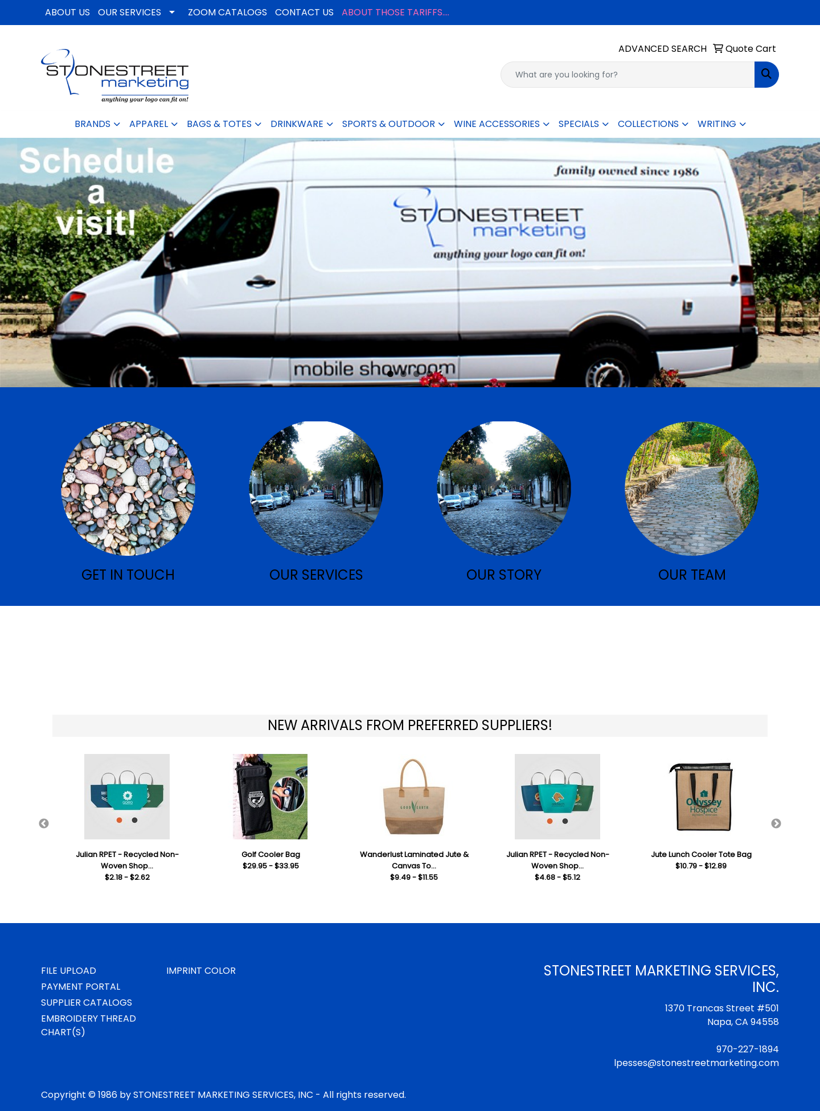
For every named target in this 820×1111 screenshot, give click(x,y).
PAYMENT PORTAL (80, 986)
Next (776, 824)
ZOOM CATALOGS (227, 12)
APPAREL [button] (148, 123)
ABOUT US (67, 12)
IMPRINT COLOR (201, 970)
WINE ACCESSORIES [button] (497, 123)
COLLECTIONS (648, 123)
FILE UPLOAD (68, 970)
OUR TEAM (692, 574)
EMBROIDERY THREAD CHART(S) (88, 1025)
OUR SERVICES (129, 12)
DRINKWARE (296, 123)
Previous (44, 824)
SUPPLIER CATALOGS (86, 1002)
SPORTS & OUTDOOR (388, 123)
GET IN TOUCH (128, 574)
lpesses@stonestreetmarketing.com (696, 1062)
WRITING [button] (717, 123)
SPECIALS (579, 123)
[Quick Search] (628, 75)
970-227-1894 (747, 1049)
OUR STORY (504, 574)
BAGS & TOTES (219, 123)
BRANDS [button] (92, 123)
